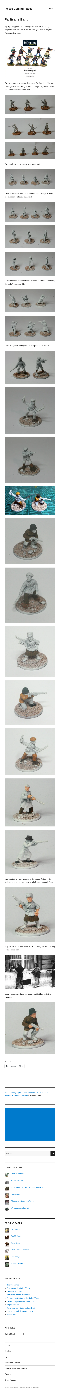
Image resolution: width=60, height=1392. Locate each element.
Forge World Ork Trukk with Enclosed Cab (27, 1187)
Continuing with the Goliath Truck (20, 1311)
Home (7, 1345)
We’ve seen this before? (20, 1208)
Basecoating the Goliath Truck (18, 1288)
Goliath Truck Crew (14, 1291)
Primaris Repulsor (17, 1263)
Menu (51, 9)
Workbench (9, 1374)
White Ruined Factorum (20, 1250)
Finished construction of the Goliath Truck (23, 1298)
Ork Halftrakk (16, 1236)
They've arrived (17, 1181)
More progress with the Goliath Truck (21, 1308)
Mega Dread (15, 1243)
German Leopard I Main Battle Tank (20, 1301)
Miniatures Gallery (12, 1363)
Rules (7, 1357)
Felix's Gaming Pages (18, 8)
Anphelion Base (13, 1305)
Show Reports (10, 1380)
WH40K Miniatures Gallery (16, 1368)
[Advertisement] (30, 1124)
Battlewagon (15, 1257)
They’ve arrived (13, 1285)
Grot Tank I (15, 1229)
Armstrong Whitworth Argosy (18, 1295)
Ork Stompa (15, 1194)
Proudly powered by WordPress (29, 1387)
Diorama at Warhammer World (22, 1201)
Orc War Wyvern (17, 1174)
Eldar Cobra (11, 1315)
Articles (8, 1351)
